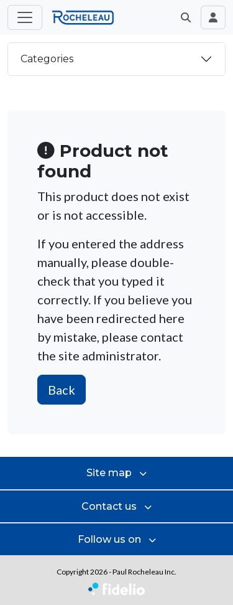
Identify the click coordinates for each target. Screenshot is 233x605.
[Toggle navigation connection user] (213, 17)
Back (61, 389)
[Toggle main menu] (24, 17)
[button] (186, 17)
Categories (47, 59)
